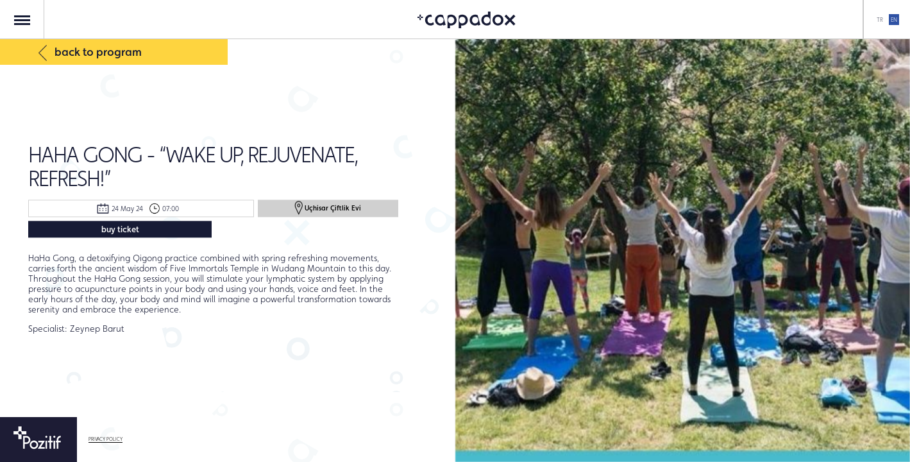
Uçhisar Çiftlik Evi (327, 208)
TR (880, 19)
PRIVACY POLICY (105, 439)
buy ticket (120, 229)
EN (894, 19)
